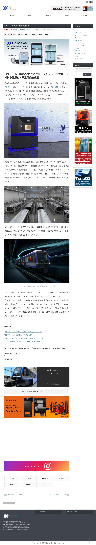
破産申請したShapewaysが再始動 (14, 494)
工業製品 (48, 29)
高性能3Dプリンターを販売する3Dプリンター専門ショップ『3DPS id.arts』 (62, 19)
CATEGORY (66, 15)
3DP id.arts (46, 543)
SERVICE (48, 15)
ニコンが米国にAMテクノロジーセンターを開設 (22, 341)
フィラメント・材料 (79, 45)
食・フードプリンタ (79, 58)
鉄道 (52, 29)
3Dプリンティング (30, 29)
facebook (92, 2)
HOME (12, 15)
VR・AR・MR (78, 40)
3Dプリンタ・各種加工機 (81, 35)
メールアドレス (10, 354)
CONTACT (84, 15)
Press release (78, 37)
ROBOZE (37, 29)
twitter (90, 2)
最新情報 (15, 29)
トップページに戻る (8, 503)
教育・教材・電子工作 (80, 53)
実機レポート (78, 48)
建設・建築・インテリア (80, 50)
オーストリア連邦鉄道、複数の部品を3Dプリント (23, 332)
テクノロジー (43, 29)
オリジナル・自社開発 (80, 43)
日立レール (10, 87)
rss (87, 2)
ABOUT (30, 15)
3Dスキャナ (78, 32)
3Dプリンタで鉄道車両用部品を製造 (18, 335)
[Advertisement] (36, 439)
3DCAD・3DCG (79, 30)
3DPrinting (23, 29)
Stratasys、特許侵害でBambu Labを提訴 (58, 494)
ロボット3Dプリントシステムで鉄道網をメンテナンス (25, 338)
